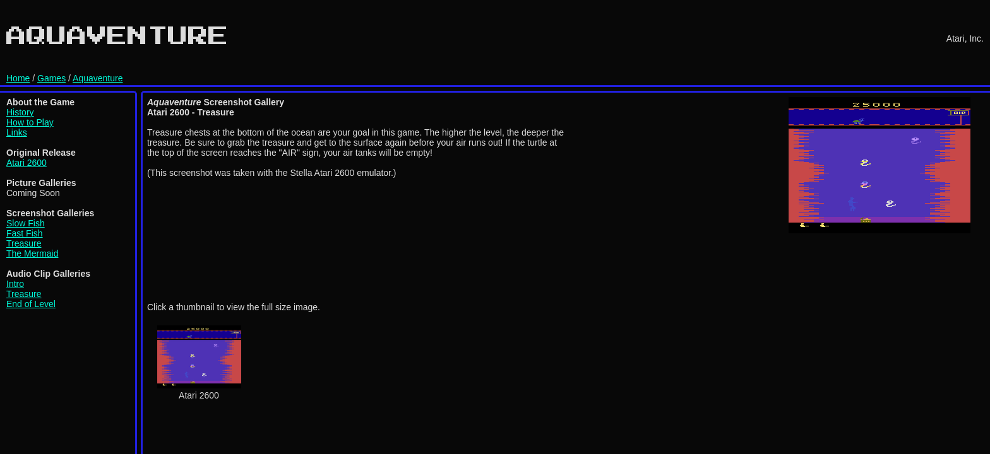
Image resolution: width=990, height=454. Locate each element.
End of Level (31, 304)
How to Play (30, 122)
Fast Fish (24, 233)
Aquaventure (97, 78)
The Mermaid (32, 253)
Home (18, 78)
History (20, 112)
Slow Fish (25, 223)
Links (16, 132)
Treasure (24, 243)
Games (51, 78)
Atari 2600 (26, 163)
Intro (15, 284)
